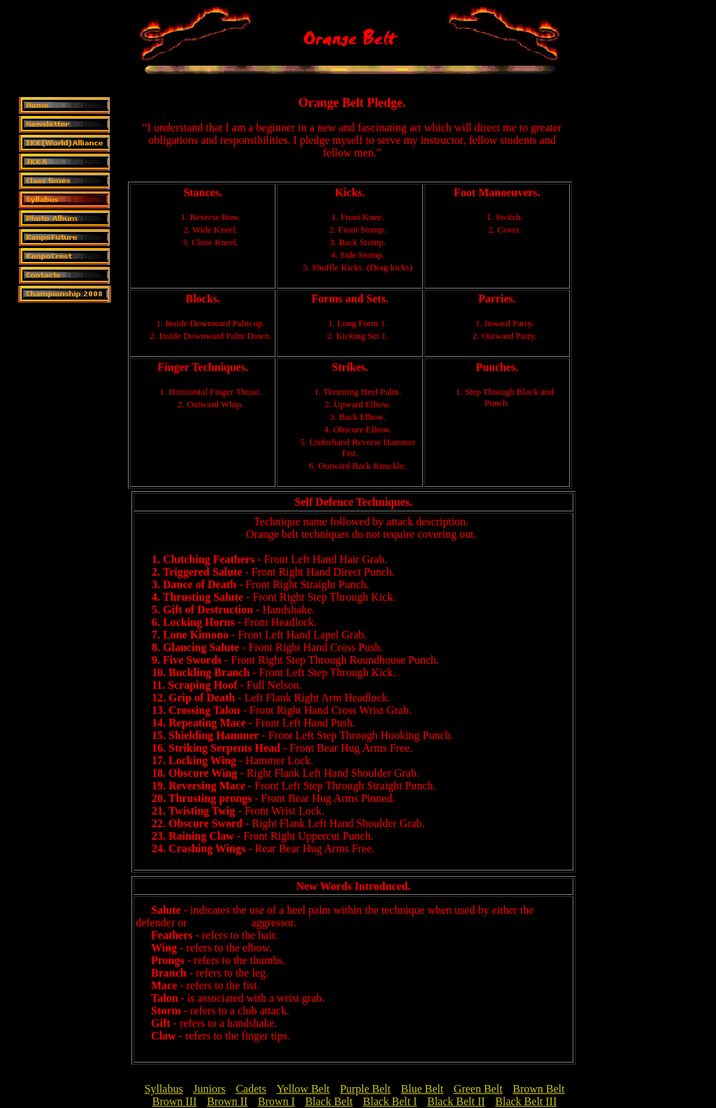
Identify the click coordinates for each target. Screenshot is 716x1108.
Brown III (174, 1101)
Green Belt (478, 1089)
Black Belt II (456, 1101)
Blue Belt (422, 1089)
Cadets (251, 1089)
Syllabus (164, 1089)
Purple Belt (365, 1089)
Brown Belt (538, 1089)
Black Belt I (390, 1101)
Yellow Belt (302, 1089)
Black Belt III (526, 1101)
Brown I (276, 1101)
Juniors (209, 1089)
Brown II (227, 1101)
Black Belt (328, 1101)
